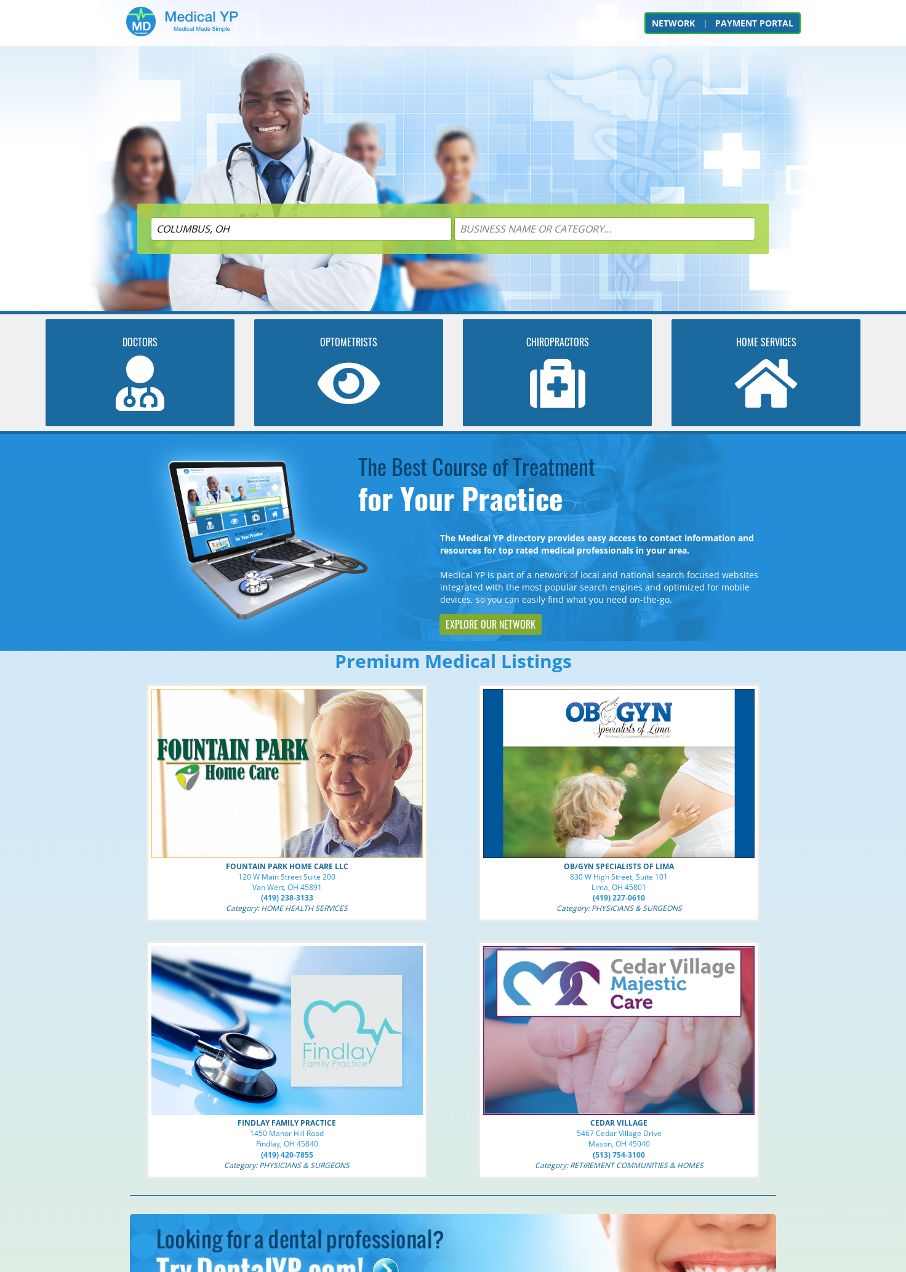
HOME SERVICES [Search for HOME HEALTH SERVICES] (766, 342)
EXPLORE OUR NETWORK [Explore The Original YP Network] (490, 624)
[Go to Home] (182, 26)
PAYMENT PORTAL (754, 23)
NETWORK (673, 23)
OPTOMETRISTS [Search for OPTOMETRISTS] (348, 342)
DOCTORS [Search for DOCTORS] (140, 342)
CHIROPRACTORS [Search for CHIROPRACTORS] (557, 342)
